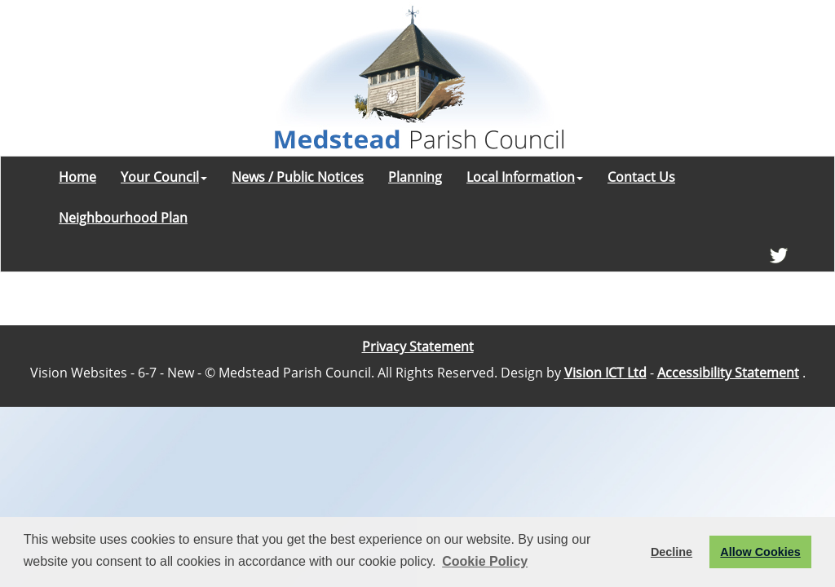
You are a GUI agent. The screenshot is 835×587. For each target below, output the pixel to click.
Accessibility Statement (728, 373)
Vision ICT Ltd (605, 373)
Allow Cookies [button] (760, 551)
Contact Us (641, 177)
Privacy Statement (418, 346)
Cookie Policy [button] (485, 561)
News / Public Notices (298, 177)
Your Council (164, 177)
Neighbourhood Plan (123, 218)
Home (77, 177)
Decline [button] (671, 551)
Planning (415, 177)
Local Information (524, 177)
